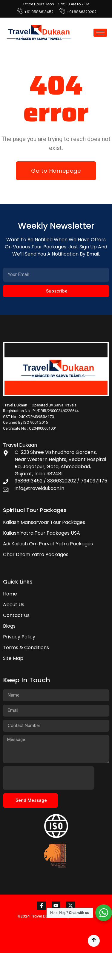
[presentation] (48, 778)
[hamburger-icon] (100, 33)
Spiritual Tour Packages (35, 510)
